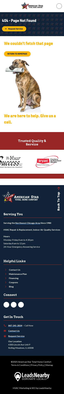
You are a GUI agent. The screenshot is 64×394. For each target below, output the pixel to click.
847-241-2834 (15, 325)
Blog (11, 286)
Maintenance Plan (18, 274)
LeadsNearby (45, 388)
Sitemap (49, 365)
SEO (34, 388)
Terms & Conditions (20, 365)
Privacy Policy (37, 365)
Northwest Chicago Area (27, 223)
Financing (13, 278)
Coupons (13, 282)
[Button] (14, 28)
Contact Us (14, 269)
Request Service (16, 336)
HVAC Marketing (21, 388)
